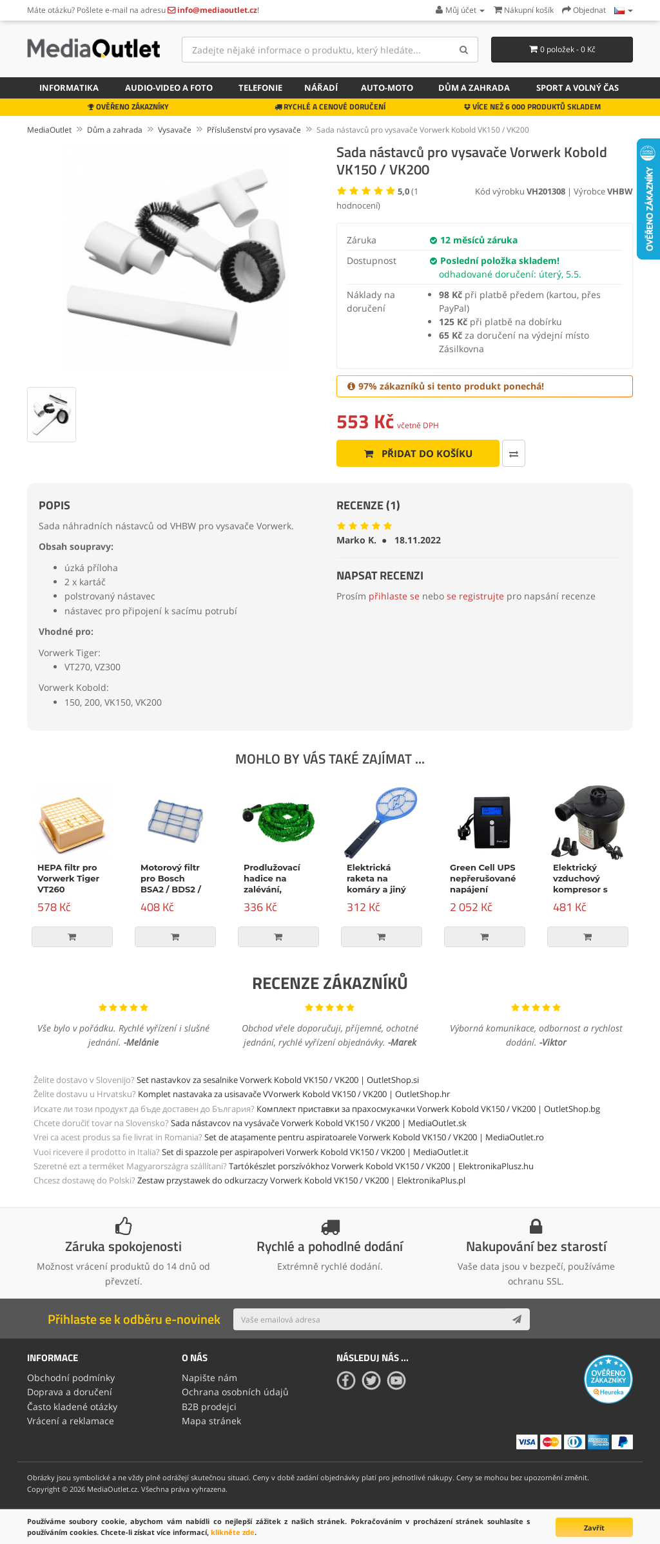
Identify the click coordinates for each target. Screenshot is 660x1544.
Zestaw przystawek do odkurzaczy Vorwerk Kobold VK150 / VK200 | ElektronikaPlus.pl (301, 1180)
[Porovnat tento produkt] (513, 453)
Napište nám (209, 1377)
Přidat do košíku (418, 453)
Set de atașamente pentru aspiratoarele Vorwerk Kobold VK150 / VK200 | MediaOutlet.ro (374, 1137)
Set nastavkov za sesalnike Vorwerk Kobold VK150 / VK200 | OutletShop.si (278, 1080)
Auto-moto (387, 87)
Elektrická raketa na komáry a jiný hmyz (376, 883)
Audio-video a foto (169, 87)
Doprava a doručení (69, 1392)
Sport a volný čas (577, 87)
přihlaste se (394, 596)
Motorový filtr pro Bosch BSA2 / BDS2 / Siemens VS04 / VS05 (175, 889)
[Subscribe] (517, 1319)
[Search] (463, 49)
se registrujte (475, 596)
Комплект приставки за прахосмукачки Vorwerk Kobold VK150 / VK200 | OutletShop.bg (428, 1109)
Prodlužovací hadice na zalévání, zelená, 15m (272, 883)
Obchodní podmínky (71, 1377)
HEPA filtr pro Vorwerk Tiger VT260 (68, 878)
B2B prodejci (209, 1406)
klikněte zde (233, 1532)
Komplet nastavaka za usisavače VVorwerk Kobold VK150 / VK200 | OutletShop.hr (294, 1094)
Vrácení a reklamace (70, 1421)
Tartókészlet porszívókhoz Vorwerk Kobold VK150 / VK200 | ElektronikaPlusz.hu (381, 1166)
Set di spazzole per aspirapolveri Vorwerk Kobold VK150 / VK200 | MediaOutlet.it (315, 1152)
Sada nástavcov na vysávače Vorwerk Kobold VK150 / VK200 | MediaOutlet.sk (319, 1123)
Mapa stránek (211, 1421)
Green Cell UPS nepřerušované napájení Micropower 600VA (483, 889)
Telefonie (260, 87)
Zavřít (594, 1527)
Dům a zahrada (474, 87)
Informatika (69, 87)
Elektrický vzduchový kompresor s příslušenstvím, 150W (586, 889)
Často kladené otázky (72, 1406)
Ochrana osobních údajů (235, 1392)
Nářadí (321, 87)
